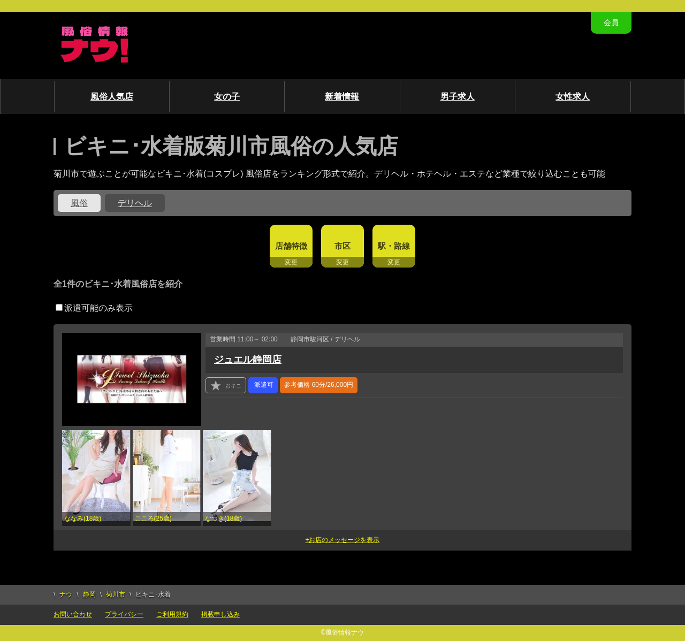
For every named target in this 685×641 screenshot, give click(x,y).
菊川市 (115, 594)
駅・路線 (394, 245)
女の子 (227, 96)
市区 (342, 245)
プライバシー (124, 614)
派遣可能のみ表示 (94, 307)
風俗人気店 (111, 96)
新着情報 (342, 96)
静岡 (89, 594)
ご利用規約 (172, 614)
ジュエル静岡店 (247, 359)
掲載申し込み (220, 614)
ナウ (65, 594)
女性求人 (572, 96)
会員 (611, 22)
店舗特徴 (291, 245)
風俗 (79, 203)
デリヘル (135, 203)
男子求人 (457, 96)
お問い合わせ (73, 614)
